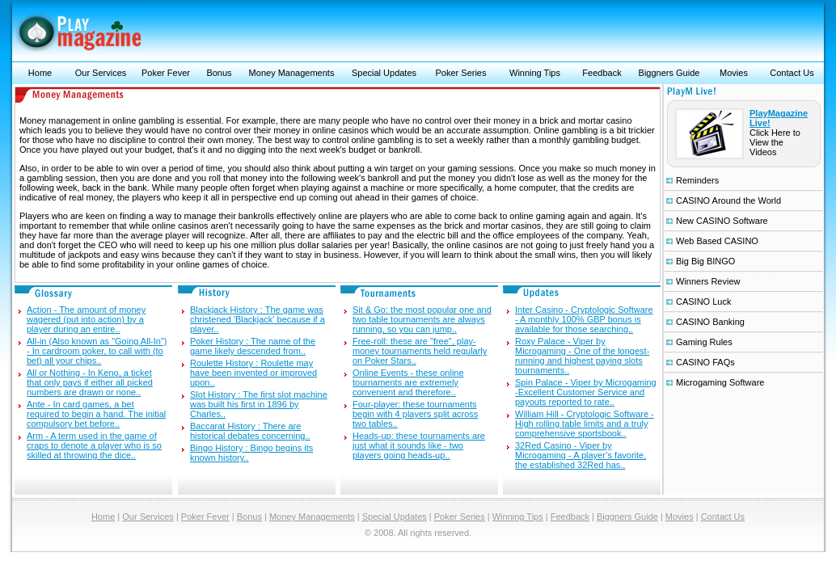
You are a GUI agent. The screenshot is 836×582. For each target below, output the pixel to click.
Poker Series (461, 73)
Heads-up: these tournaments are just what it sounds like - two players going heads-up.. (419, 445)
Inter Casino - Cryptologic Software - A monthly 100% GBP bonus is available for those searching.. (584, 319)
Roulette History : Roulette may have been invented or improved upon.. (253, 372)
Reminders (697, 180)
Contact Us (791, 73)
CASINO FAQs (705, 362)
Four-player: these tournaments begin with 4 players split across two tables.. (415, 413)
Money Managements (292, 73)
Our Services (101, 73)
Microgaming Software (720, 382)
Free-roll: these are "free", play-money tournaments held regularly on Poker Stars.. (420, 350)
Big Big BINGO (705, 261)
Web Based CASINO (717, 241)
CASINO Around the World (728, 200)
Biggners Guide (669, 73)
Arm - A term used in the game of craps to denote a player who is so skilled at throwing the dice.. (94, 445)
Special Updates (384, 73)
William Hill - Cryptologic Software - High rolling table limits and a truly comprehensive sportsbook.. (584, 423)
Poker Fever (165, 73)
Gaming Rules (704, 342)
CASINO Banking (710, 322)
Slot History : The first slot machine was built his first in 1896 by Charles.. (258, 404)
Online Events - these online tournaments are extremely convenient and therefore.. (408, 382)
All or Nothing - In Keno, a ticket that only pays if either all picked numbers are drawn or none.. (90, 382)
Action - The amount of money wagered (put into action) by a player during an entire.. (86, 319)
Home (40, 73)
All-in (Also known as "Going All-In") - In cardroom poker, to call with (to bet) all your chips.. (97, 350)
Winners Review (708, 281)
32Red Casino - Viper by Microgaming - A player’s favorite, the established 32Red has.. (580, 455)
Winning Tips (534, 73)
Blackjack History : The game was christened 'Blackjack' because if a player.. (257, 319)
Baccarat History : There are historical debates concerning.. (250, 431)
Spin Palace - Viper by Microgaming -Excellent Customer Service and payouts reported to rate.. (586, 392)
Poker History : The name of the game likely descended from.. (252, 346)
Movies (734, 73)
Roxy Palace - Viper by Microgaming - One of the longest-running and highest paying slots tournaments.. (582, 355)
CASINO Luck (703, 301)
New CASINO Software (722, 221)
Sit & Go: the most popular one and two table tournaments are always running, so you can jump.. (422, 319)
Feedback (601, 73)
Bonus (218, 73)
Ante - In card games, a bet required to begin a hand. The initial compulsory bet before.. (96, 413)
